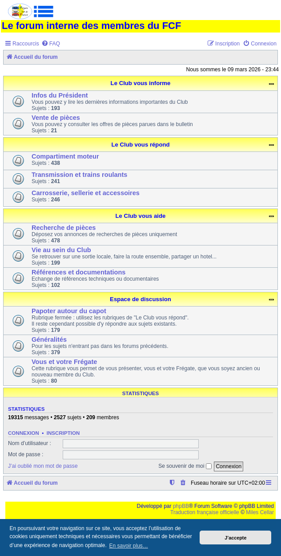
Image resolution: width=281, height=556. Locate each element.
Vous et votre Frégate (64, 361)
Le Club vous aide (141, 216)
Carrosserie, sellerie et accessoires (86, 192)
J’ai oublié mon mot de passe (43, 466)
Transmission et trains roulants (79, 174)
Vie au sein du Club (61, 249)
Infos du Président (60, 95)
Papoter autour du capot (69, 311)
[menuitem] (50, 44)
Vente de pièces (56, 117)
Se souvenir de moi (185, 466)
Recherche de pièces (64, 227)
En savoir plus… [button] (128, 546)
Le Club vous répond (140, 144)
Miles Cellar (260, 512)
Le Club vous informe (141, 83)
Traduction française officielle (204, 512)
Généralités (49, 339)
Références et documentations (78, 272)
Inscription (63, 433)
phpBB (181, 506)
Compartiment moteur (65, 156)
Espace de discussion (140, 299)
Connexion (23, 433)
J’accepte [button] (235, 537)
